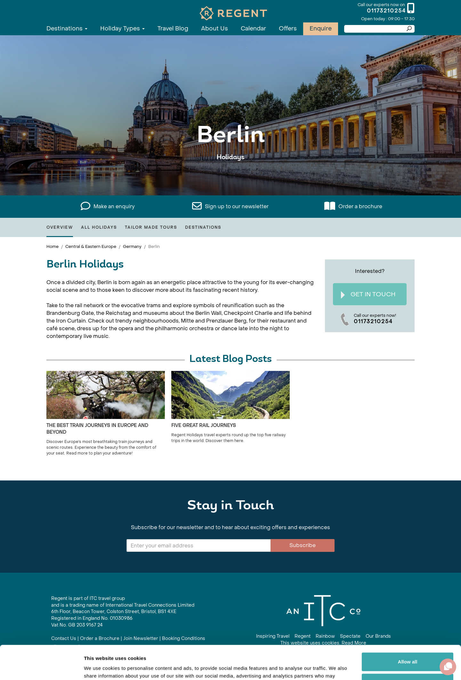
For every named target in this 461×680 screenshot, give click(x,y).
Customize (408, 648)
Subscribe (302, 545)
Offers (288, 28)
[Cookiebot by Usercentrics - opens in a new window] (41, 667)
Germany (132, 246)
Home (52, 246)
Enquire (321, 28)
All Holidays (99, 227)
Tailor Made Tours (151, 227)
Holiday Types (122, 28)
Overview (59, 227)
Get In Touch (368, 294)
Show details (99, 667)
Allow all (407, 628)
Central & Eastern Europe (90, 246)
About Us (214, 28)
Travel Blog (173, 28)
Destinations (66, 28)
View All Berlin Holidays (230, 177)
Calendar (253, 28)
